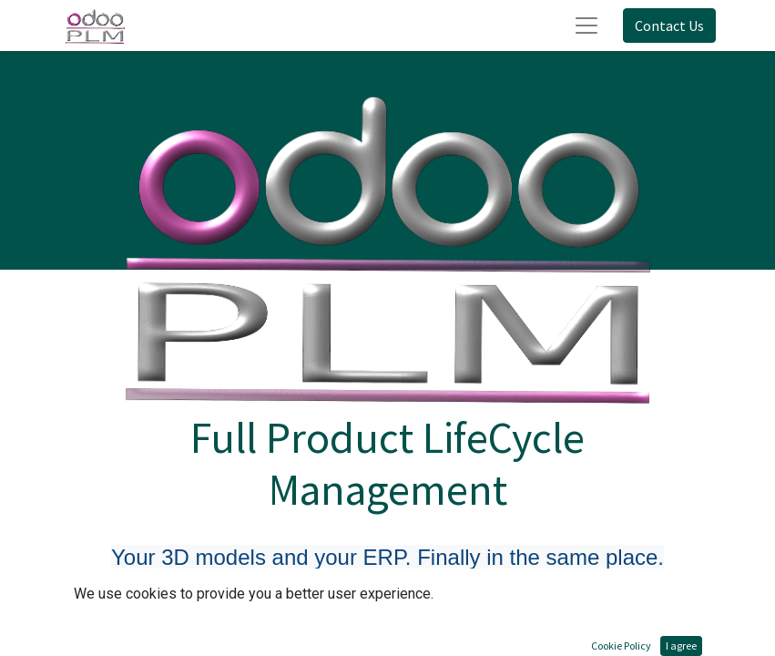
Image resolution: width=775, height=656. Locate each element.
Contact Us (669, 25)
